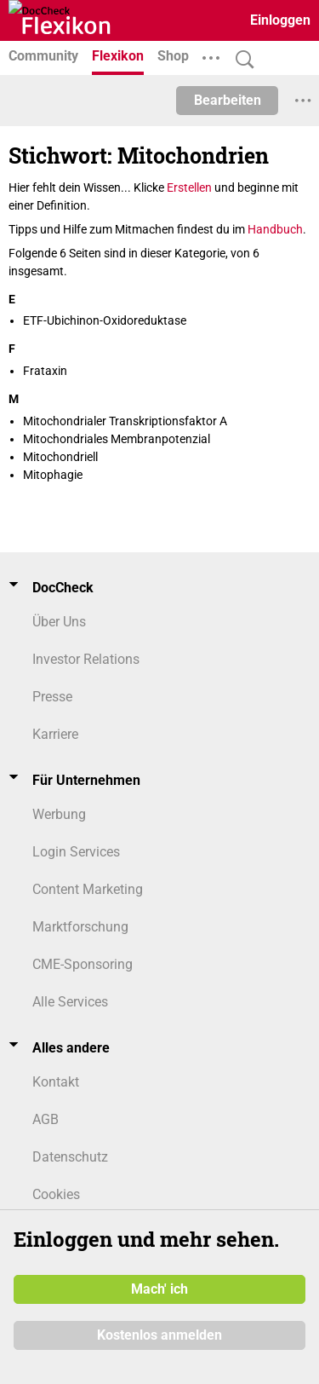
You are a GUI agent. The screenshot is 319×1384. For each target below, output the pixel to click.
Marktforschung (80, 927)
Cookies (56, 1194)
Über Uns (59, 622)
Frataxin (45, 371)
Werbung (59, 814)
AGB (45, 1119)
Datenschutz (70, 1157)
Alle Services (70, 1002)
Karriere (55, 734)
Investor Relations (86, 659)
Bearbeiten (227, 100)
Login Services (76, 852)
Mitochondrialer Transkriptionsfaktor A (125, 421)
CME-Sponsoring (82, 964)
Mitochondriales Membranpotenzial (116, 439)
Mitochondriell (60, 457)
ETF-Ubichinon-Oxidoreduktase (104, 320)
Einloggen (280, 20)
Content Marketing (87, 889)
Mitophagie (53, 475)
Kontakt (55, 1082)
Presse (52, 697)
